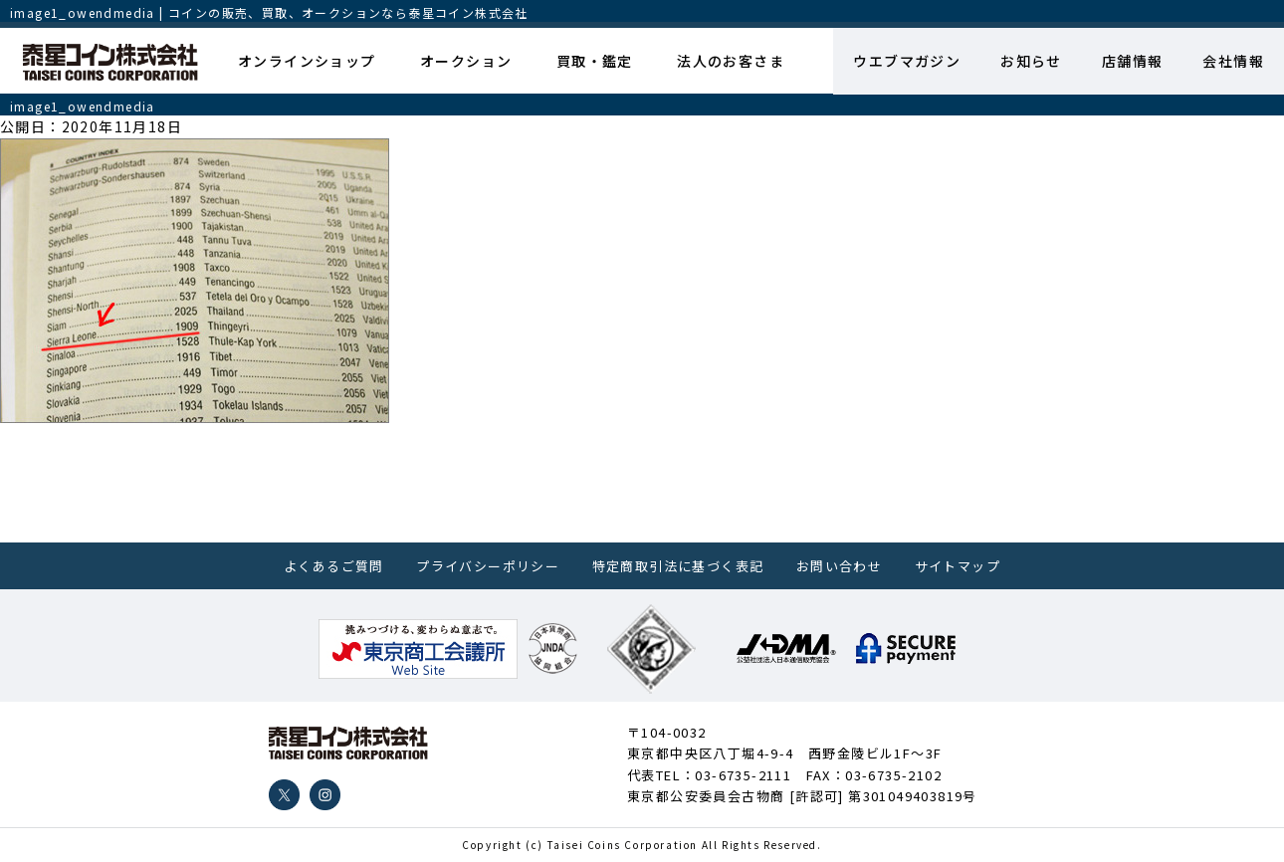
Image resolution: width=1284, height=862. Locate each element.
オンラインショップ (307, 61)
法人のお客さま (730, 61)
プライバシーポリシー (487, 565)
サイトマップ (957, 565)
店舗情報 (1133, 61)
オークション (466, 61)
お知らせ (1031, 61)
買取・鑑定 (594, 61)
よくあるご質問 (334, 565)
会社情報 (1233, 61)
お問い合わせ (839, 565)
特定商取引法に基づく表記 (678, 565)
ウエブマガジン (907, 61)
